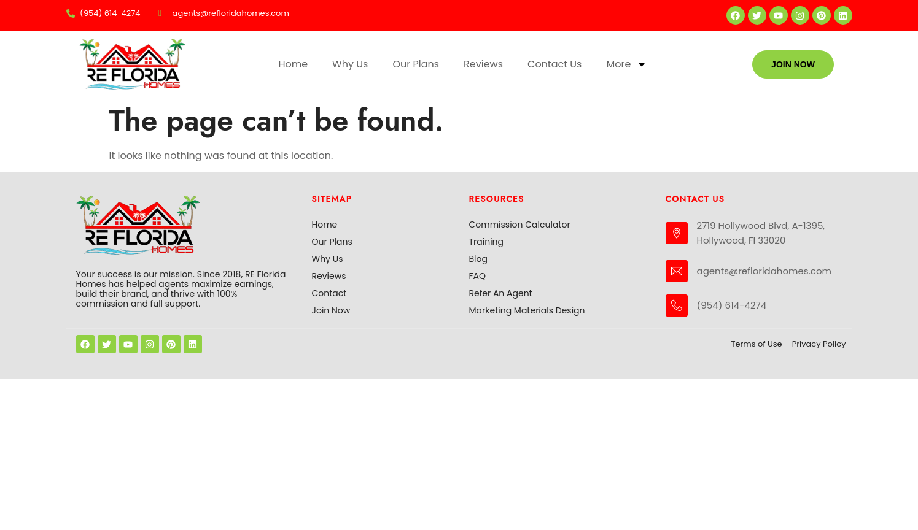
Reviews (483, 64)
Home (293, 64)
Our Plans (415, 64)
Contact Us (554, 64)
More (626, 64)
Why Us (350, 64)
